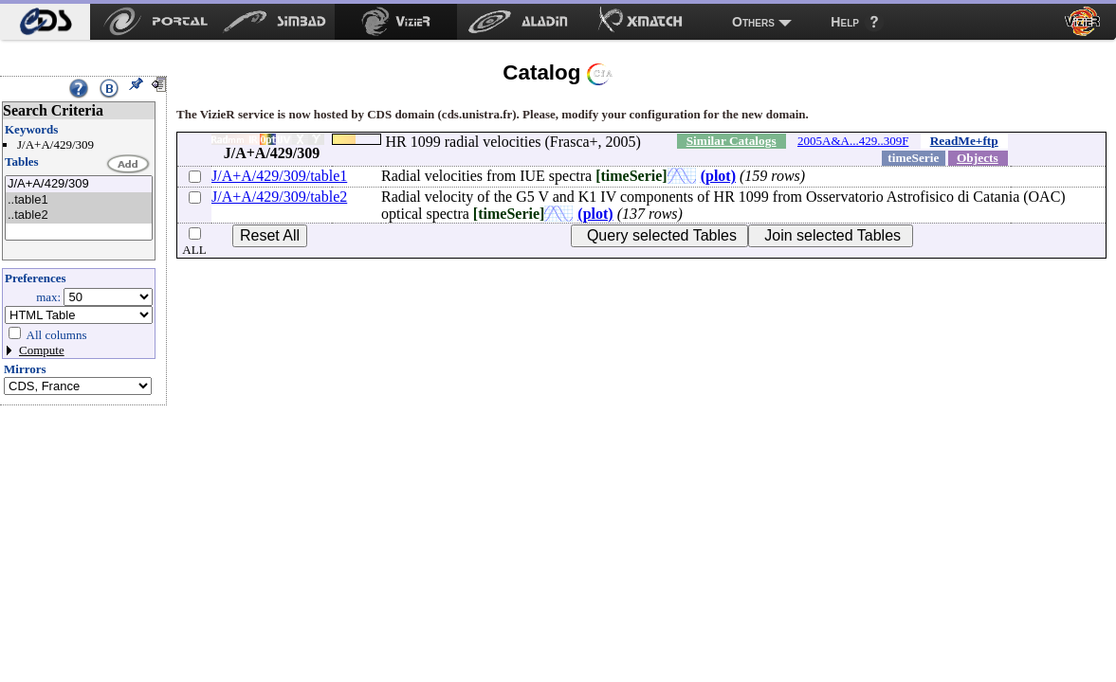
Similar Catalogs (731, 141)
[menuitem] (45, 22)
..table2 (79, 215)
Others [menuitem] (753, 21)
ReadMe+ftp (964, 141)
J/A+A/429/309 (79, 184)
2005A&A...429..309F (852, 141)
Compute (41, 350)
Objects (977, 158)
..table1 (79, 200)
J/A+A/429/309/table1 (279, 176)
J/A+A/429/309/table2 (279, 196)
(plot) (718, 176)
